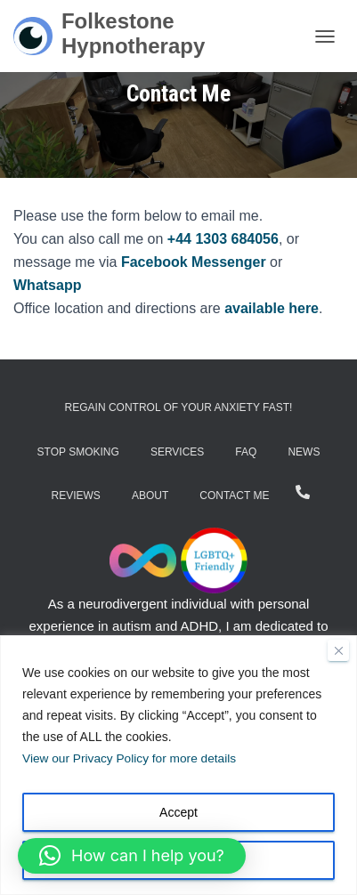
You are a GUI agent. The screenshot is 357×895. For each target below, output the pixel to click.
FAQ (245, 452)
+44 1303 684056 (223, 238)
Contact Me (234, 495)
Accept (178, 812)
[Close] (338, 651)
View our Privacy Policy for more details (131, 759)
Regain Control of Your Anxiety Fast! (179, 407)
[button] (132, 856)
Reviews (76, 495)
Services (177, 452)
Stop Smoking (78, 452)
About (150, 495)
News (304, 452)
